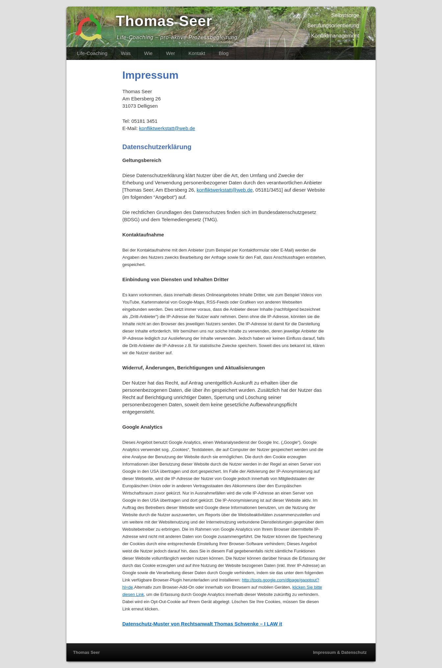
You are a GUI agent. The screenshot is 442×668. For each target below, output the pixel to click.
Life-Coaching (92, 53)
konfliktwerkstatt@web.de (167, 128)
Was (126, 53)
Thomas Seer (164, 21)
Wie (148, 53)
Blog (224, 53)
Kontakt (196, 53)
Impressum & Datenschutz (340, 652)
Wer (170, 53)
